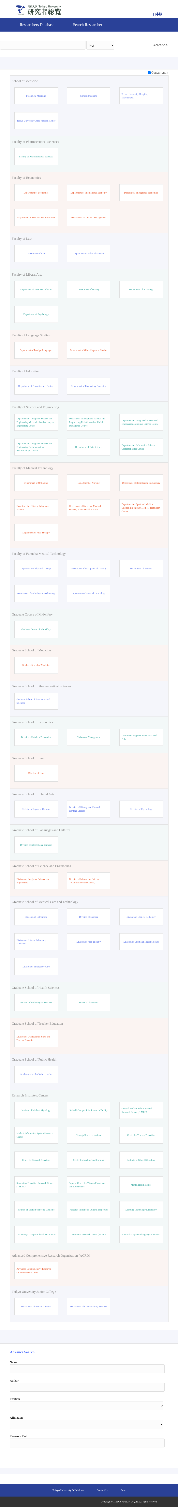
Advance (160, 45)
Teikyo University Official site (68, 1490)
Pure (123, 1490)
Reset (154, 1456)
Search (132, 45)
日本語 (157, 14)
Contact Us (102, 1490)
